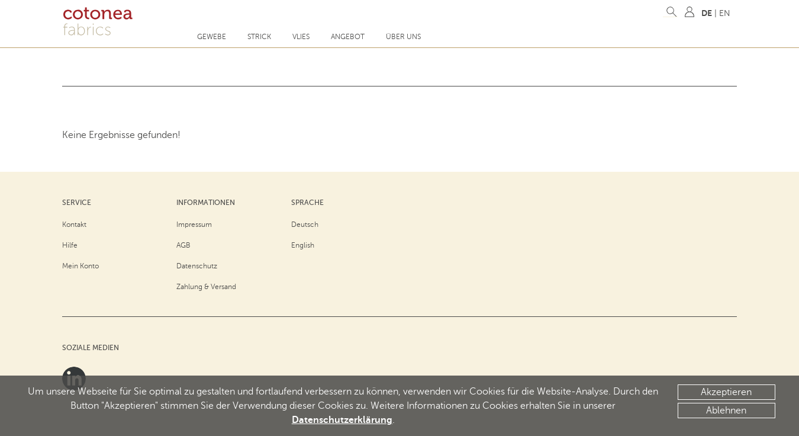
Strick (259, 37)
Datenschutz (196, 266)
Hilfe (70, 245)
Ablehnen (726, 410)
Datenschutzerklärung (342, 420)
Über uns (403, 37)
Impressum (194, 224)
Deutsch (304, 224)
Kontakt (74, 224)
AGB (183, 245)
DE (706, 13)
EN (724, 13)
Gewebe (211, 37)
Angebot (348, 37)
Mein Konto (80, 266)
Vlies (301, 37)
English (302, 245)
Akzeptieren (726, 392)
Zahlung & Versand (206, 287)
